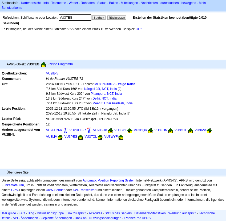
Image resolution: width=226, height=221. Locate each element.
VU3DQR (140, 130)
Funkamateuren (13, 185)
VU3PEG (71, 137)
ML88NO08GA (104, 84)
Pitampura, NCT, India (106, 94)
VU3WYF (111, 137)
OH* (139, 29)
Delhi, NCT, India (104, 98)
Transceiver (87, 190)
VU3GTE (181, 130)
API (15, 218)
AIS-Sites (95, 213)
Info (46, 3)
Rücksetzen (117, 17)
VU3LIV (51, 137)
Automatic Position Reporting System (109, 180)
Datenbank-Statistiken (150, 213)
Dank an (81, 218)
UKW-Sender (55, 190)
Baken (113, 3)
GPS (14, 190)
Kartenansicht (31, 3)
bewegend (188, 3)
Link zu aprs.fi (76, 213)
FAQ (22, 213)
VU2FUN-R (54, 130)
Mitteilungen (129, 3)
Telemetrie (58, 3)
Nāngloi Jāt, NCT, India (100, 89)
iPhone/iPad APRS (137, 218)
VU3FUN (161, 130)
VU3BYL (120, 130)
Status (101, 3)
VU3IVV (200, 130)
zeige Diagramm (61, 64)
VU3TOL (91, 137)
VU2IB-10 (100, 130)
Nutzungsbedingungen (105, 218)
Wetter (73, 3)
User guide (8, 213)
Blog (31, 213)
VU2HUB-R (78, 130)
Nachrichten (149, 3)
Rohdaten (88, 3)
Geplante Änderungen (56, 218)
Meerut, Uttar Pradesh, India (112, 103)
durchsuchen (169, 3)
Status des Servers (118, 213)
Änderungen (29, 218)
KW (75, 190)
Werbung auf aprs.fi (182, 213)
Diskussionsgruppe (50, 213)
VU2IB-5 (52, 73)
